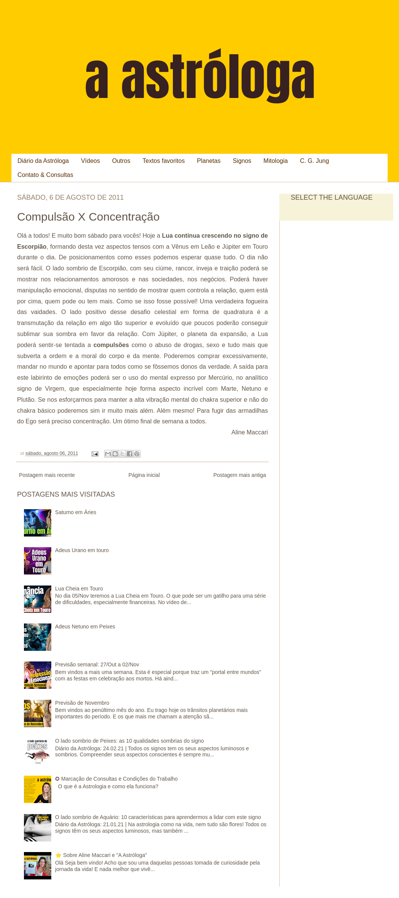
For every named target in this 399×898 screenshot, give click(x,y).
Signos (242, 161)
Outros (121, 161)
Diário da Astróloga (43, 161)
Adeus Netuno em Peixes (85, 626)
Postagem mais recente (47, 475)
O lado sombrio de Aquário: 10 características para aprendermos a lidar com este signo (158, 817)
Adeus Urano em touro (82, 550)
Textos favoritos (163, 161)
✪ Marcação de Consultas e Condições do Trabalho (116, 779)
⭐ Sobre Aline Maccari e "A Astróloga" (101, 855)
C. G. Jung (314, 161)
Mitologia (275, 161)
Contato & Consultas (45, 175)
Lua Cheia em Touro (79, 589)
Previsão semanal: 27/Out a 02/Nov (97, 664)
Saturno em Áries (75, 512)
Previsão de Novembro (82, 703)
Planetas (208, 161)
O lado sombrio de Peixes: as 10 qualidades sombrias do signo (129, 741)
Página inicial (144, 475)
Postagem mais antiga (239, 475)
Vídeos (90, 161)
